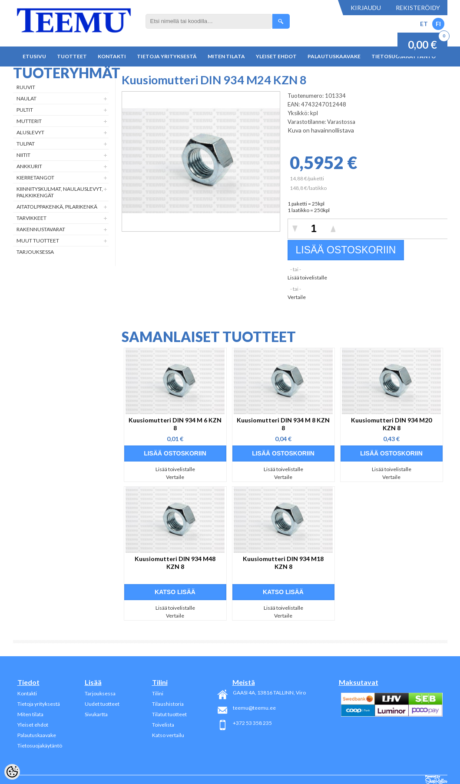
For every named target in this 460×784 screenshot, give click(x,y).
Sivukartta (96, 714)
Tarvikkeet (31, 218)
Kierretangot (35, 177)
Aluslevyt (30, 132)
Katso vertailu (168, 735)
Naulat (26, 98)
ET (424, 23)
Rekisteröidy (418, 7)
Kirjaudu (366, 7)
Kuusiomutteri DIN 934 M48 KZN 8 (175, 562)
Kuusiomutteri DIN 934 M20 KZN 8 (391, 424)
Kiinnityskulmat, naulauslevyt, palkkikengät (60, 192)
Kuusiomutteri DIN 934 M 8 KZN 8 (283, 424)
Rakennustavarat (41, 229)
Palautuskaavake (334, 56)
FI (438, 23)
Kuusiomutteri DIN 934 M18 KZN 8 (283, 562)
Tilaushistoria (168, 704)
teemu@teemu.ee (254, 707)
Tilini (157, 693)
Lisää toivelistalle (307, 277)
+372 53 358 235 (252, 723)
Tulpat (26, 143)
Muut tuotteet (38, 240)
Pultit (25, 109)
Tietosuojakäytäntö (39, 745)
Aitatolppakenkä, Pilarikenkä (57, 206)
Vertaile (297, 297)
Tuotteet (72, 56)
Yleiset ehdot (276, 56)
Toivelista (163, 724)
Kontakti (112, 56)
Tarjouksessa (35, 252)
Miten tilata (226, 56)
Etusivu (34, 56)
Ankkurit (29, 166)
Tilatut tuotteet (169, 714)
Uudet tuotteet (102, 704)
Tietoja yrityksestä (167, 56)
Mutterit (29, 121)
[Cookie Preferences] (12, 772)
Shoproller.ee (436, 779)
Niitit (23, 155)
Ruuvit (26, 87)
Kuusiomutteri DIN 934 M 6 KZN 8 (175, 424)
